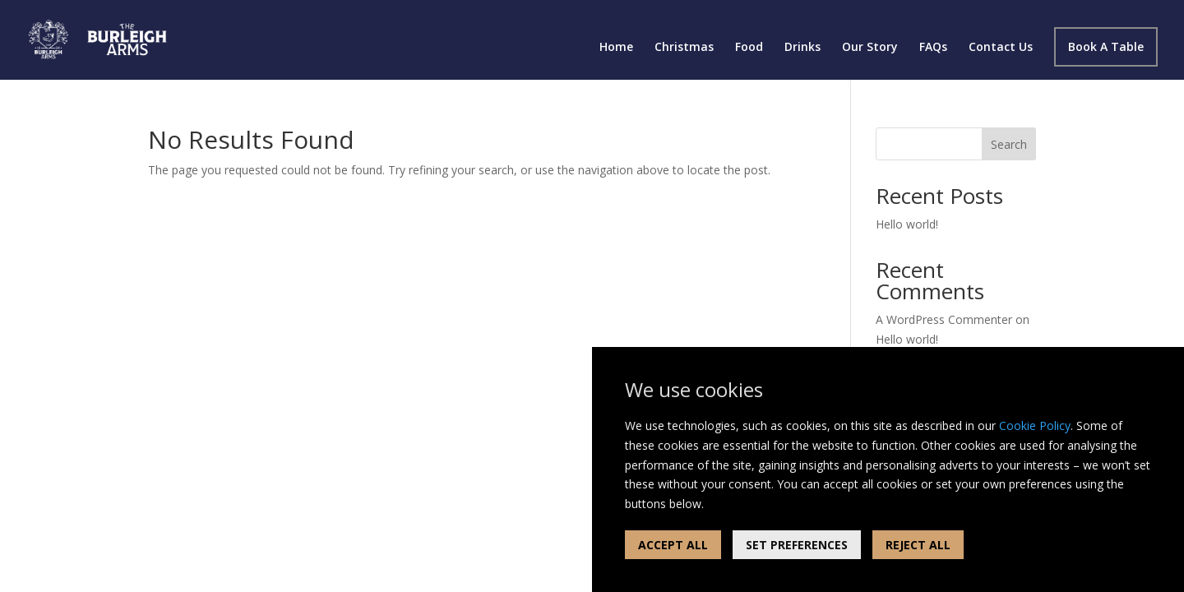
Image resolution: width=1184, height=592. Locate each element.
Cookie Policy (1035, 425)
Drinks (802, 47)
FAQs (933, 47)
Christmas (684, 47)
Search (1009, 144)
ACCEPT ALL (673, 545)
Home (616, 47)
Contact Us (1001, 47)
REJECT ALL (918, 545)
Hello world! (907, 224)
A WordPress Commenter (944, 319)
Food (749, 47)
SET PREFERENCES (797, 545)
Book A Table (1106, 46)
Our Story (870, 47)
